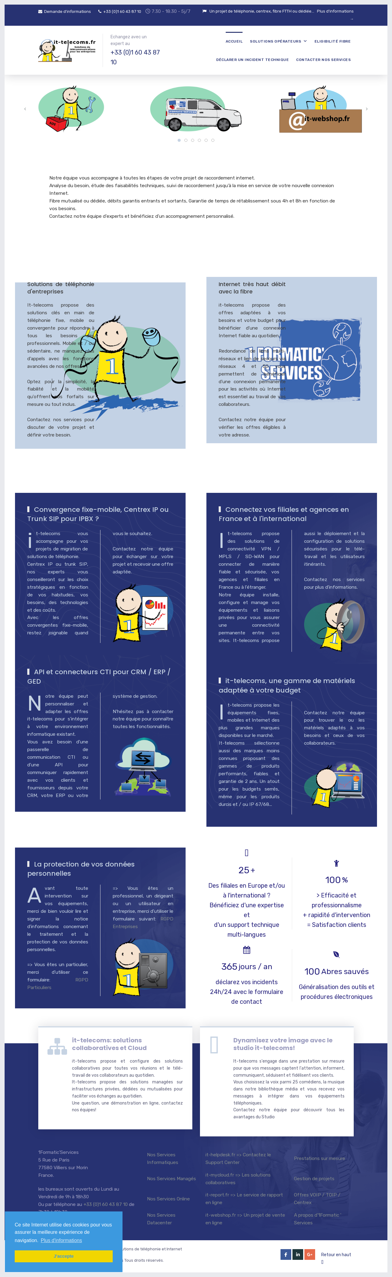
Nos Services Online (168, 1199)
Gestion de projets (314, 1178)
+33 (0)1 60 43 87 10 (119, 11)
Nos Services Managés (171, 1178)
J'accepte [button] (64, 1256)
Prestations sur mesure (319, 1158)
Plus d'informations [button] (61, 1240)
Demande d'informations (64, 11)
